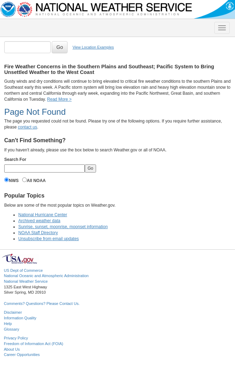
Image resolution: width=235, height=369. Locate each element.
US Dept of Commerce (23, 270)
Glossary (11, 329)
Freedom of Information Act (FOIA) (33, 344)
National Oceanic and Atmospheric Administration (46, 276)
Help (8, 323)
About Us (12, 349)
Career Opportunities (22, 354)
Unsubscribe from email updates (48, 238)
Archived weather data (39, 220)
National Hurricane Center (42, 214)
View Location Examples (93, 47)
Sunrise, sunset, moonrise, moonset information (63, 226)
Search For (15, 159)
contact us (27, 127)
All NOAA (36, 180)
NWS (14, 180)
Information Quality (20, 318)
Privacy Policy (16, 338)
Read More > (59, 99)
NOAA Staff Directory (38, 232)
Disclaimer (13, 312)
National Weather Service (26, 281)
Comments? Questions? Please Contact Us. (42, 303)
